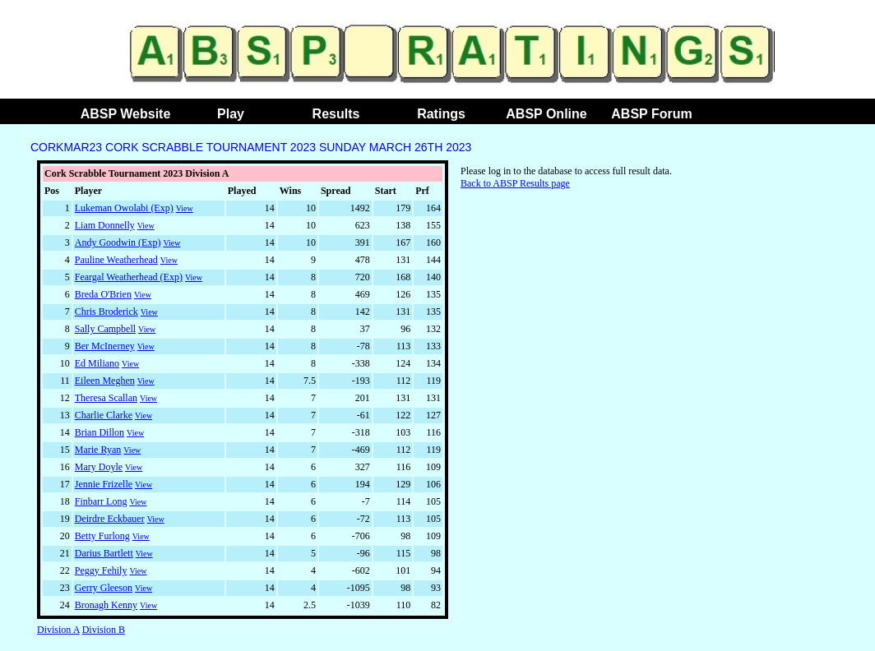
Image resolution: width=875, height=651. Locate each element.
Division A (58, 629)
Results (336, 114)
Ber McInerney (105, 346)
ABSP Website (126, 114)
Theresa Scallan (106, 398)
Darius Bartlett (104, 553)
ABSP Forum (651, 114)
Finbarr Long (101, 501)
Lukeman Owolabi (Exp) (124, 208)
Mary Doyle (99, 467)
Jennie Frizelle (103, 484)
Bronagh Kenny (106, 605)
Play (230, 114)
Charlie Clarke (103, 415)
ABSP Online (546, 114)
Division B (103, 629)
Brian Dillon (99, 432)
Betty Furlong (102, 536)
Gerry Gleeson (103, 587)
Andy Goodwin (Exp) (118, 242)
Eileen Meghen (105, 380)
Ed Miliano (97, 363)
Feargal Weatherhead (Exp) (129, 277)
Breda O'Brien (103, 294)
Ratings (441, 114)
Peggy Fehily (101, 570)
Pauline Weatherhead (116, 259)
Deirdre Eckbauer (110, 518)
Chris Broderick (106, 311)
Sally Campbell (105, 329)
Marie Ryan (98, 449)
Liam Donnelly (105, 225)
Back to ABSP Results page (515, 183)
